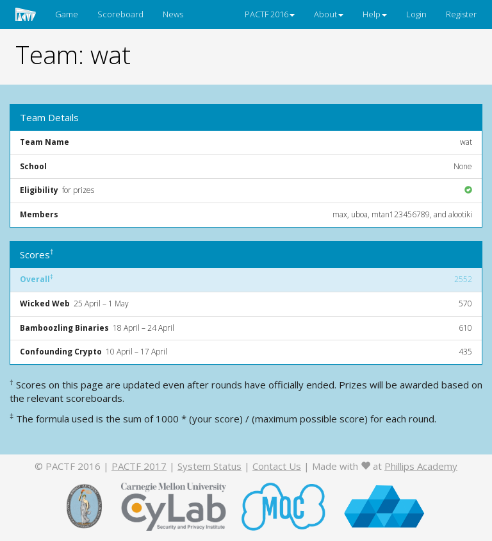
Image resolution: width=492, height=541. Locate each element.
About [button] (328, 14)
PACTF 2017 (139, 466)
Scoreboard (120, 14)
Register (461, 14)
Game (66, 14)
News (173, 14)
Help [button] (375, 14)
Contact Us (276, 466)
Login (416, 14)
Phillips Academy (420, 466)
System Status (209, 466)
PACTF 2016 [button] (270, 14)
